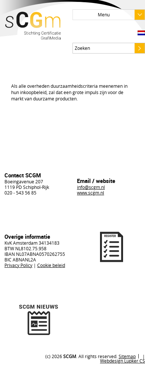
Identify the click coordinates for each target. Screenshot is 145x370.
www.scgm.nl (90, 193)
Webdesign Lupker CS (122, 360)
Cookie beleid (51, 265)
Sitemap (127, 356)
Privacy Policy (18, 265)
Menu (121, 15)
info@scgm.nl (91, 187)
